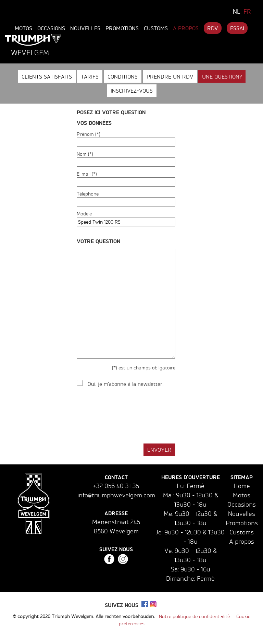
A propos (186, 28)
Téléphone (88, 194)
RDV (212, 28)
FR (247, 11)
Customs (156, 28)
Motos (23, 28)
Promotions (122, 28)
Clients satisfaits (47, 76)
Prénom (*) (88, 134)
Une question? (222, 76)
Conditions (123, 76)
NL (236, 11)
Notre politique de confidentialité (194, 616)
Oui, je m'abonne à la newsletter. (125, 384)
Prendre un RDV (170, 76)
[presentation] (129, 415)
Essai (237, 28)
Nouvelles (85, 28)
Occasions (51, 28)
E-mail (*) (87, 174)
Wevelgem (30, 52)
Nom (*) (85, 154)
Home (242, 485)
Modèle (84, 213)
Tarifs (90, 76)
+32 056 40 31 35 (116, 485)
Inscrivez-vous (132, 90)
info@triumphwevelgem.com (116, 495)
